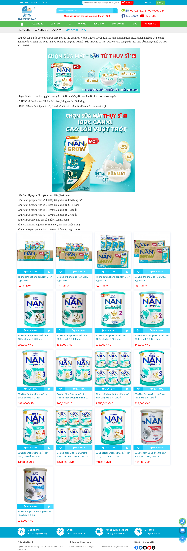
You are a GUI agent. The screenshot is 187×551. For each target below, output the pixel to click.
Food (134, 24)
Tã (69, 24)
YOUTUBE (148, 16)
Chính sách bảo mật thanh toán (114, 546)
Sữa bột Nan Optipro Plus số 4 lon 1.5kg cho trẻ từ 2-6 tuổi (113, 454)
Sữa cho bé (37, 24)
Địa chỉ (34, 2)
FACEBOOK (129, 16)
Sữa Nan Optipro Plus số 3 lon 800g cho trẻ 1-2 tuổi (33, 396)
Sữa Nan (57, 29)
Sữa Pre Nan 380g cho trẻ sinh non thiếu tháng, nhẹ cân (150, 454)
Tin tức (45, 2)
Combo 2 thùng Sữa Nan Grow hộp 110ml (72, 278)
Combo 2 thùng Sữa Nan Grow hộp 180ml (150, 278)
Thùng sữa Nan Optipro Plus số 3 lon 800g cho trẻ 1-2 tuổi (112, 396)
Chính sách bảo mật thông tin (82, 546)
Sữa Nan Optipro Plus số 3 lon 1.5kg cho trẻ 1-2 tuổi (150, 396)
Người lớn (99, 24)
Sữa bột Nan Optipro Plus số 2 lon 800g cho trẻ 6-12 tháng (152, 337)
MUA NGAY (30, 271)
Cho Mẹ (82, 24)
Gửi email (127, 2)
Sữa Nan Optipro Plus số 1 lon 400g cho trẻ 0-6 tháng (33, 337)
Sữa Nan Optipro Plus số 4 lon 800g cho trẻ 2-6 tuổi (33, 454)
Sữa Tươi (55, 24)
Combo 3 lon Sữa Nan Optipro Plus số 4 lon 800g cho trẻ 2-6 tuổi (72, 454)
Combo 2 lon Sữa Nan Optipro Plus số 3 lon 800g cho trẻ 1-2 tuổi (72, 396)
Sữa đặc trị (118, 24)
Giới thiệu (24, 2)
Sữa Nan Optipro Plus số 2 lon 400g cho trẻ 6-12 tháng (111, 337)
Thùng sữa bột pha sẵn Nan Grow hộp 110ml (35, 278)
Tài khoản (146, 2)
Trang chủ (24, 29)
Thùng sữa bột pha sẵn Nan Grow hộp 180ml (113, 278)
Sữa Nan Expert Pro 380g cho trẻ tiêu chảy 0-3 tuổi (34, 513)
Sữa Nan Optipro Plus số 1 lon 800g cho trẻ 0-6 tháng (72, 337)
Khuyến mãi (150, 24)
